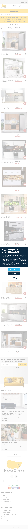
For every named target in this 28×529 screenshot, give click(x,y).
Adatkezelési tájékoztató (9, 264)
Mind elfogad (14, 270)
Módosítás (14, 273)
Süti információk (14, 278)
